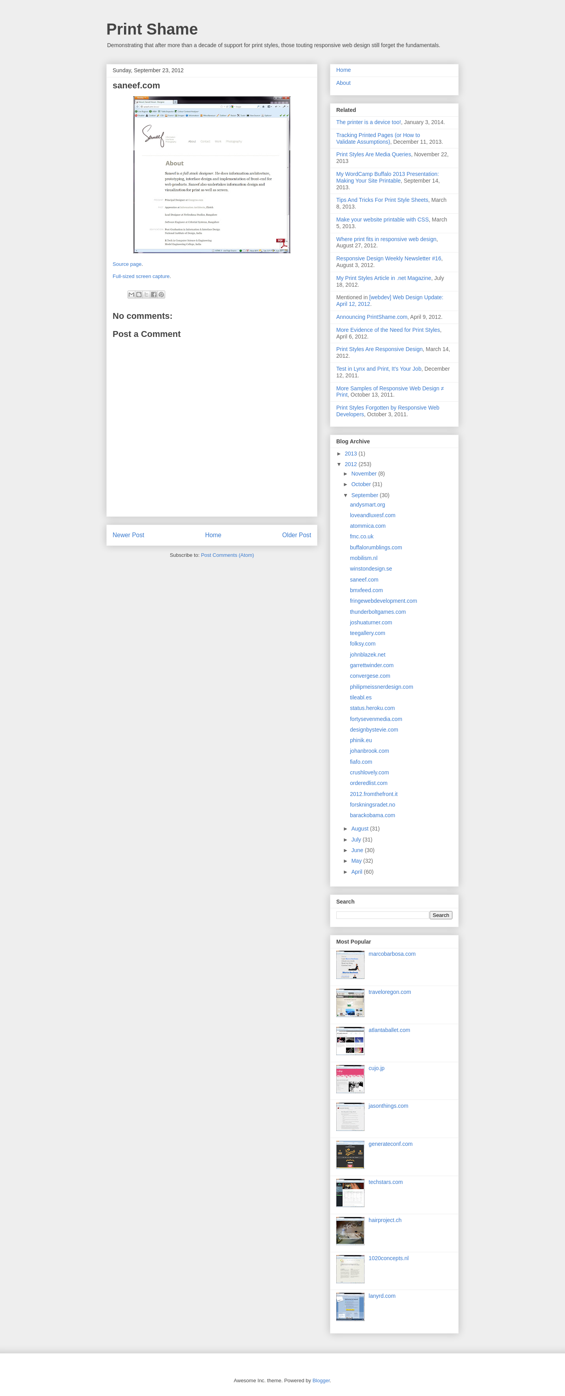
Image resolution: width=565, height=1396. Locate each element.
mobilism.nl (363, 558)
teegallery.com (367, 633)
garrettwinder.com (372, 665)
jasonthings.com (388, 1106)
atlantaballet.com (389, 1030)
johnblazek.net (367, 654)
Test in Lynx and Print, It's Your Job (378, 369)
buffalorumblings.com (376, 547)
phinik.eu (361, 740)
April (357, 872)
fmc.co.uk (362, 536)
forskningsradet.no (372, 804)
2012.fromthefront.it (373, 794)
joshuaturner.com (371, 622)
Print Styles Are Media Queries (373, 154)
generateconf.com (391, 1144)
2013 (352, 453)
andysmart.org (367, 504)
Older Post (296, 535)
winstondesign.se (371, 568)
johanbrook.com (369, 751)
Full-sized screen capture (141, 276)
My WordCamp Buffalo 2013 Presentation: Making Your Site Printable (387, 177)
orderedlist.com (369, 783)
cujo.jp (377, 1068)
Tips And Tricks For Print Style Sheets (382, 200)
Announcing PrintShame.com (371, 317)
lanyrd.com (382, 1296)
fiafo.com (361, 762)
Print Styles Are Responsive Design (379, 349)
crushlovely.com (369, 772)
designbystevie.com (374, 729)
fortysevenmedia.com (376, 719)
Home (213, 535)
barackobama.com (372, 815)
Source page (127, 264)
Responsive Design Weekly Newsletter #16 (388, 258)
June (358, 850)
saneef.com (364, 579)
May (357, 861)
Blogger (321, 1380)
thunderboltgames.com (378, 612)
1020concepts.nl (389, 1258)
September (365, 495)
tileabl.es (361, 697)
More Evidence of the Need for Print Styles (388, 330)
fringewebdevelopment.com (383, 601)
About (343, 83)
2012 (352, 464)
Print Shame (152, 29)
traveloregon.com (390, 992)
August (360, 828)
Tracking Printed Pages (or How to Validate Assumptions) (378, 138)
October (361, 484)
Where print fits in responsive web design (386, 239)
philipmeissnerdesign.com (381, 687)
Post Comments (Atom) (227, 555)
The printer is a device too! (368, 122)
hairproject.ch (385, 1220)
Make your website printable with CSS (382, 219)
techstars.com (386, 1182)
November (364, 473)
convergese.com (370, 676)
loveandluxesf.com (373, 515)
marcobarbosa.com (392, 954)
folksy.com (362, 643)
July (357, 839)
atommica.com (368, 526)
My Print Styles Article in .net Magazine (383, 278)
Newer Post (128, 535)
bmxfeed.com (366, 590)
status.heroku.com (372, 708)
